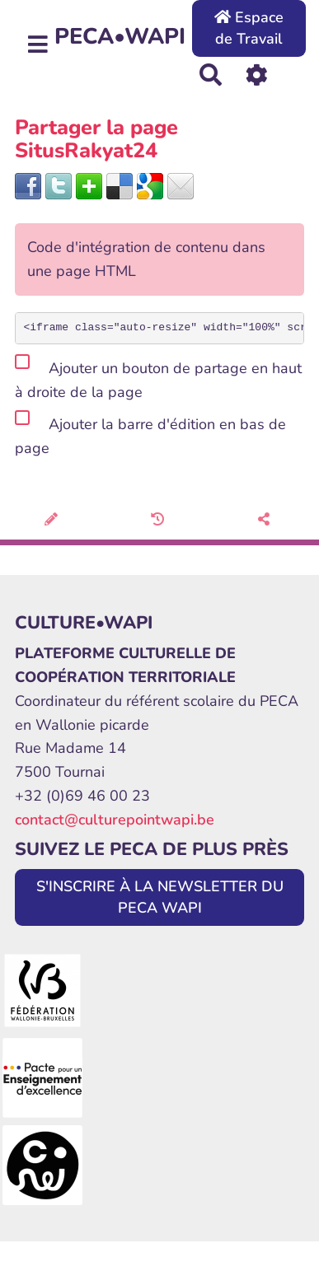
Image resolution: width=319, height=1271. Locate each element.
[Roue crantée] (256, 74)
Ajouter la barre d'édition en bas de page (150, 433)
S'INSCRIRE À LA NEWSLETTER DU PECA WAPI (160, 897)
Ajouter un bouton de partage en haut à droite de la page (158, 377)
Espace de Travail (249, 28)
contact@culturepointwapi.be (114, 819)
